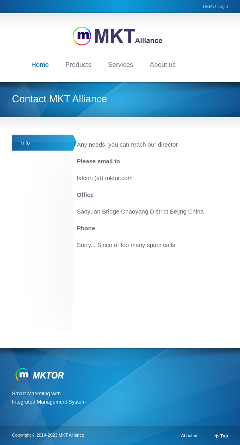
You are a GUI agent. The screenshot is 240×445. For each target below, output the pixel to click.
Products (78, 64)
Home (40, 64)
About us (163, 64)
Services (120, 64)
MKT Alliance (71, 435)
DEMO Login (215, 6)
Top (224, 436)
